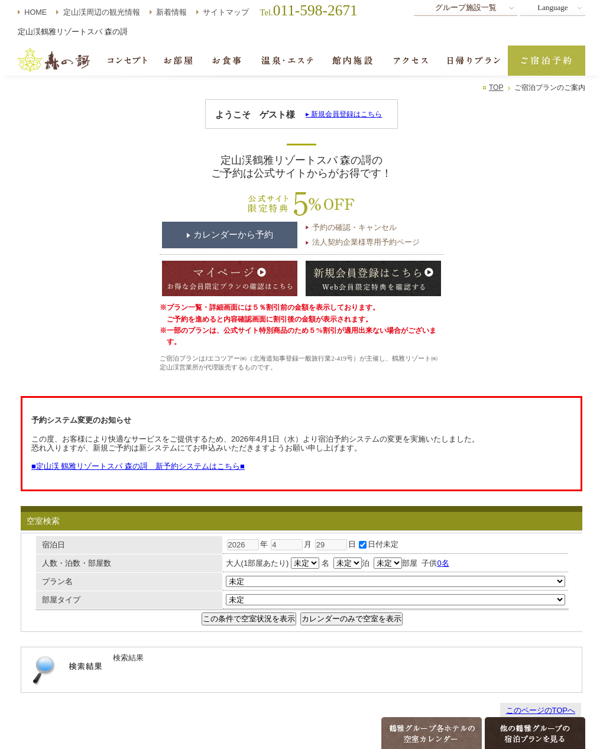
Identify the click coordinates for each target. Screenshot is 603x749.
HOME (35, 12)
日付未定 (378, 544)
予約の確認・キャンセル (354, 227)
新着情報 (171, 12)
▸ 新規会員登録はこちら (344, 114)
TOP (496, 87)
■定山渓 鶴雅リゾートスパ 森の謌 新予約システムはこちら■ (138, 466)
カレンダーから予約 (233, 234)
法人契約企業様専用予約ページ (366, 242)
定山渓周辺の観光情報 (101, 12)
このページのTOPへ (541, 710)
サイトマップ (226, 12)
